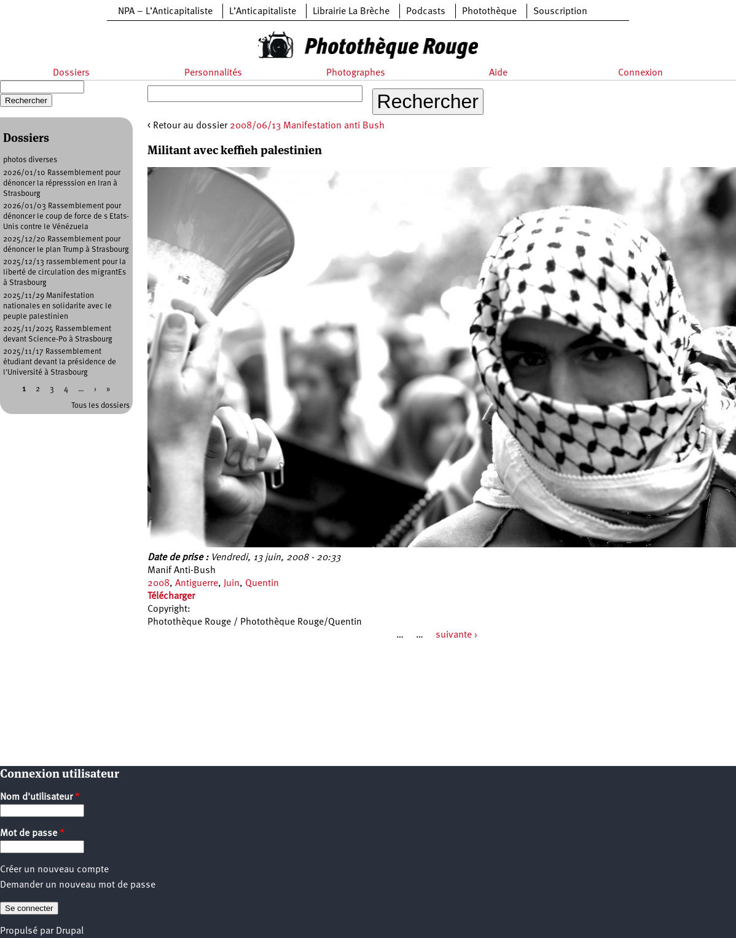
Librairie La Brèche (351, 12)
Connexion (640, 73)
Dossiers (71, 73)
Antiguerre (196, 583)
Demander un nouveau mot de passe (77, 885)
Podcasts (425, 12)
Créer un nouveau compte (54, 870)
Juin (232, 583)
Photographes (355, 73)
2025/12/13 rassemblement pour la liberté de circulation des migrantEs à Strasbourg (64, 272)
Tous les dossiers (100, 406)
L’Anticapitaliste (262, 12)
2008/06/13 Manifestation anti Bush (307, 126)
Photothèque (489, 12)
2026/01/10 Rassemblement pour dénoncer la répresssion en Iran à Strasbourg (61, 183)
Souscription (560, 12)
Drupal (70, 931)
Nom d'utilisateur (40, 797)
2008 (158, 583)
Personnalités (213, 73)
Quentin (262, 583)
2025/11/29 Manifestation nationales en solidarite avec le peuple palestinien (57, 306)
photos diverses (30, 160)
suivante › (456, 635)
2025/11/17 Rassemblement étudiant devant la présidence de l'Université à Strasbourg (59, 362)
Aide (498, 73)
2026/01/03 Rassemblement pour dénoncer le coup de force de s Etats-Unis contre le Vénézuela (66, 216)
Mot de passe (32, 833)
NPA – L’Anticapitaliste (165, 12)
